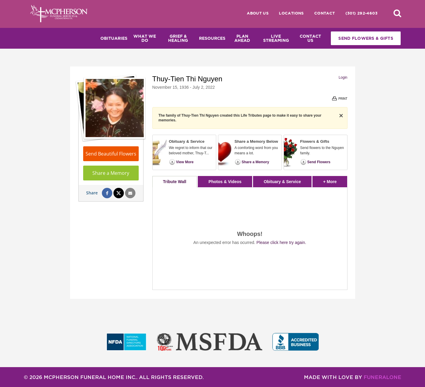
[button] (397, 13)
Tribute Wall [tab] (174, 181)
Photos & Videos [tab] (224, 181)
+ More (335, 180)
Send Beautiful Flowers (111, 153)
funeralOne (382, 377)
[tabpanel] (250, 238)
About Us (257, 13)
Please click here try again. (281, 242)
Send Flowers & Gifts (365, 38)
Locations (291, 13)
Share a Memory (110, 173)
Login (343, 77)
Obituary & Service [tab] (282, 181)
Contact (324, 13)
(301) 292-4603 (361, 13)
